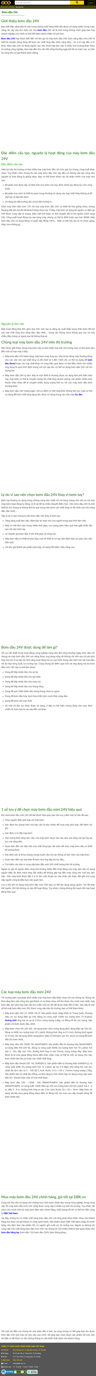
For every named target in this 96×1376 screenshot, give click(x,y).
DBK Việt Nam (11, 1213)
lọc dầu (78, 394)
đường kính (11, 1020)
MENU (91, 3)
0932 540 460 (17, 1360)
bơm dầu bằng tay (10, 1232)
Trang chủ (4, 7)
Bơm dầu (11, 7)
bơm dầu (42, 30)
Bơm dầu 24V (8, 38)
